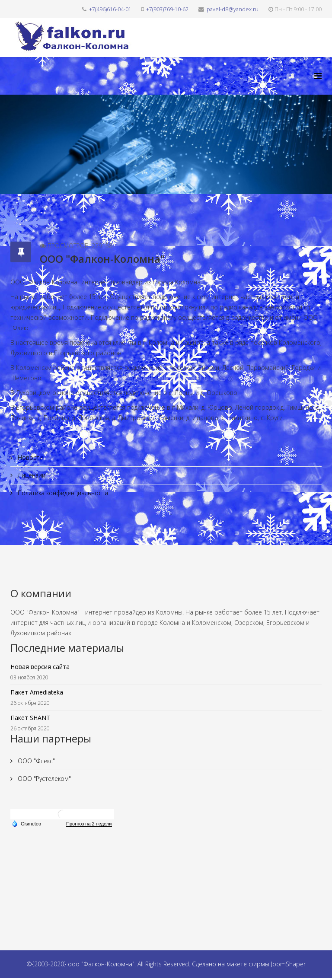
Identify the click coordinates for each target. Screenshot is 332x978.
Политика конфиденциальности (62, 493)
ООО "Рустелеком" (43, 778)
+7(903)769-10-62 (167, 9)
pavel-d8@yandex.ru (233, 9)
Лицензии (30, 475)
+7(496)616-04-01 (110, 9)
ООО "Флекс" (35, 761)
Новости (29, 457)
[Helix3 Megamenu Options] (318, 76)
